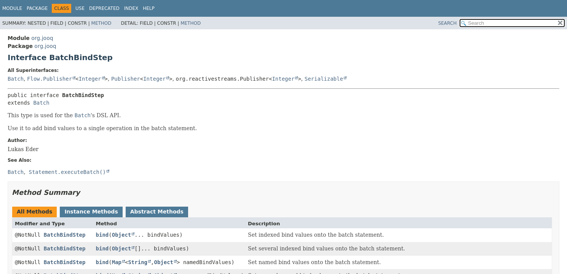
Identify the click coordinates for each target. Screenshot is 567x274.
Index (131, 8)
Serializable (324, 79)
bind (102, 235)
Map (116, 262)
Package (37, 8)
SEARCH (447, 23)
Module (12, 8)
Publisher (125, 79)
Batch (16, 79)
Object (121, 235)
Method (101, 23)
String (137, 262)
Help (149, 8)
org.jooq (42, 38)
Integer (90, 79)
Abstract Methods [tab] (157, 212)
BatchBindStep (65, 235)
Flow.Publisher (49, 79)
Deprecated (104, 8)
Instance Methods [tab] (91, 212)
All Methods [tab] (34, 212)
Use (80, 8)
